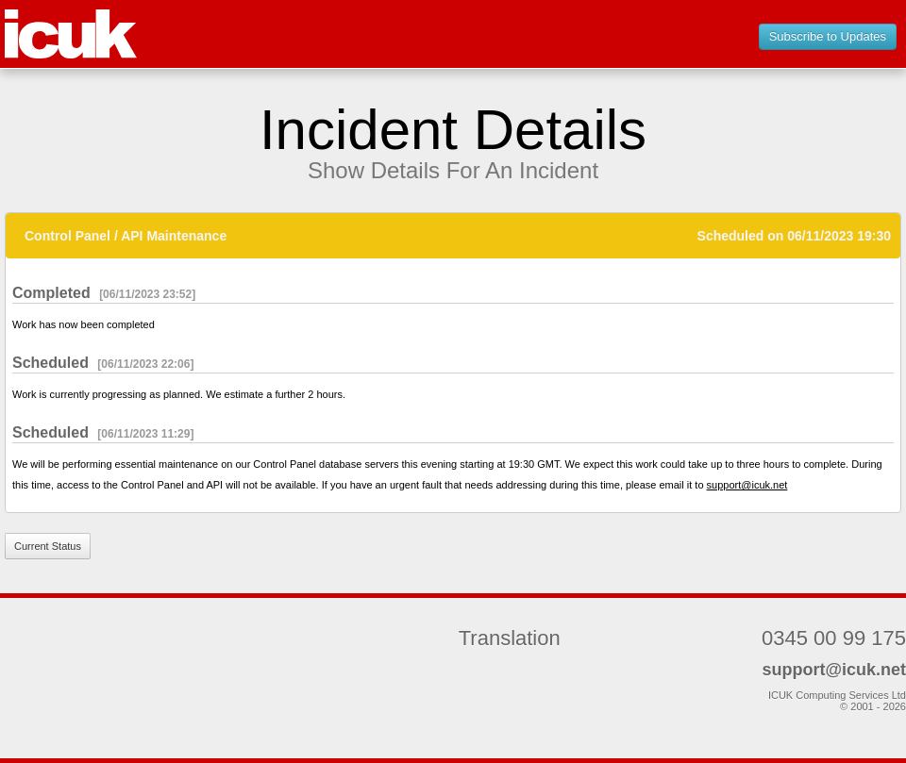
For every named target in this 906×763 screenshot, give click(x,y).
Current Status (47, 546)
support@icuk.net (747, 484)
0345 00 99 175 (834, 638)
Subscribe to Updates (827, 36)
